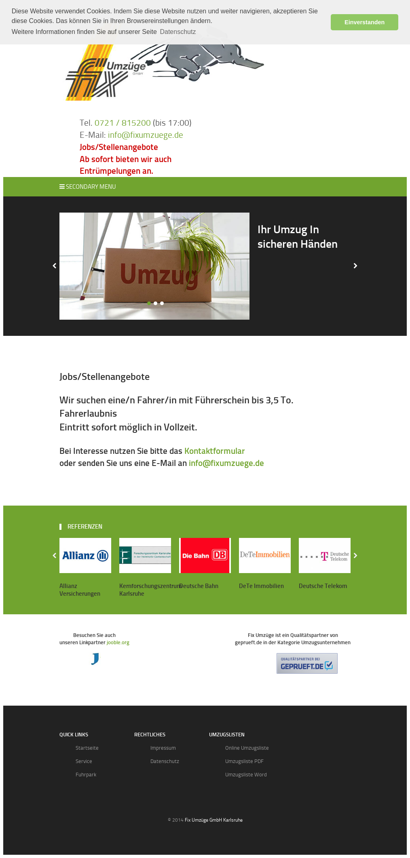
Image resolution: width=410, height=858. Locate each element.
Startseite (87, 748)
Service (84, 761)
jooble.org (118, 642)
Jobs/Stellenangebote (119, 147)
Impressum (163, 748)
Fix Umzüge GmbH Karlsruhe (214, 820)
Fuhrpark (86, 775)
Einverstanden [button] (364, 22)
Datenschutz (164, 761)
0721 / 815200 (123, 123)
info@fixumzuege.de (145, 135)
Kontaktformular (214, 451)
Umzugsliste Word (246, 775)
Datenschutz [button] (178, 31)
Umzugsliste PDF (244, 761)
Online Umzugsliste (247, 748)
